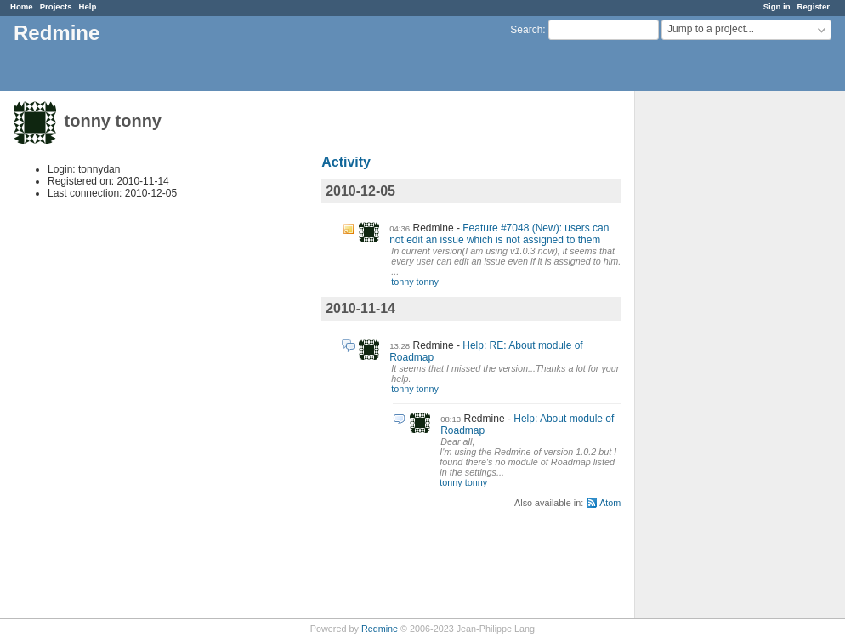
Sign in (777, 6)
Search (526, 30)
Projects (56, 6)
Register (813, 6)
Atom (610, 503)
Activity (346, 162)
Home (21, 6)
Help (88, 6)
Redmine (379, 629)
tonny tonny (415, 281)
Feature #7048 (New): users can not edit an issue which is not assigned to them (499, 234)
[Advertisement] (720, 358)
